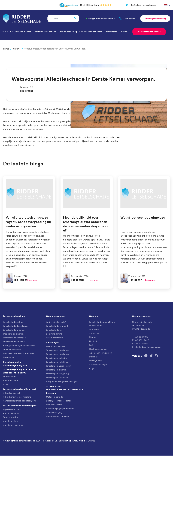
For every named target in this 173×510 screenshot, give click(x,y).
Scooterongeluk (10, 471)
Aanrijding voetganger (13, 479)
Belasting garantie (54, 388)
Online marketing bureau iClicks (70, 495)
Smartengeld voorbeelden (58, 420)
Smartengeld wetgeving (57, 428)
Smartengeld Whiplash (57, 432)
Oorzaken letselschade (45, 31)
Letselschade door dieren (15, 380)
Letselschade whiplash (14, 384)
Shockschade (9, 431)
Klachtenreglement (98, 403)
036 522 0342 (129, 18)
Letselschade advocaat (90, 31)
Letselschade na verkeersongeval (20, 460)
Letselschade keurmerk (57, 380)
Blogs (91, 423)
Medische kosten (54, 459)
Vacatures (94, 388)
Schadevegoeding (12, 416)
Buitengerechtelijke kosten (58, 455)
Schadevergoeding (68, 31)
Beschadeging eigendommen (60, 463)
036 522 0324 (141, 398)
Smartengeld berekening (57, 404)
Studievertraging (54, 467)
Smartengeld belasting (57, 412)
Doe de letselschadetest (149, 31)
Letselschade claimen (20, 31)
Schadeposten (53, 440)
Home (5, 31)
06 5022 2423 (142, 394)
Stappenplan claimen (13, 388)
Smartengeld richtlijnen (57, 416)
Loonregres (8, 411)
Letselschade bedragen (14, 392)
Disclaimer (94, 411)
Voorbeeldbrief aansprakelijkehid (19, 408)
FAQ (91, 399)
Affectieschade (10, 435)
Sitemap (92, 495)
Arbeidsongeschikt (12, 447)
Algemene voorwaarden (100, 407)
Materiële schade (54, 451)
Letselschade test (54, 384)
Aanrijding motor (11, 467)
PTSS (5, 439)
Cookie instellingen (98, 419)
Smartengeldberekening (155, 18)
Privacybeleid (95, 415)
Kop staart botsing (12, 464)
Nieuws (16, 48)
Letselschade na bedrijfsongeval (19, 443)
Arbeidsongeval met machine (17, 451)
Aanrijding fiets (10, 475)
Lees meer (32, 334)
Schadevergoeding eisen (15, 420)
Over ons (124, 31)
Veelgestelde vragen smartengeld (62, 436)
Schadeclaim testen (12, 404)
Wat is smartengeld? (56, 401)
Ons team (94, 384)
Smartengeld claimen (56, 424)
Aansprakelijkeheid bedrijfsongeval (19, 455)
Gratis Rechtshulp (54, 392)
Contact (93, 395)
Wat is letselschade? (56, 376)
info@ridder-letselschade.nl (102, 18)
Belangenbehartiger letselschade (19, 400)
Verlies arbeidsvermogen (58, 471)
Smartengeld (111, 31)
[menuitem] (167, 5)
